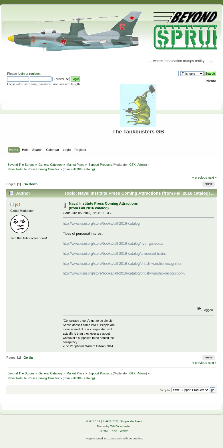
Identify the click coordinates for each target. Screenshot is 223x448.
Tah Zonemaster (120, 426)
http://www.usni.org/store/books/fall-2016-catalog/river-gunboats (113, 244)
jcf (17, 204)
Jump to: (165, 390)
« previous (199, 177)
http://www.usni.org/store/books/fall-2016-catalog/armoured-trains (114, 254)
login (21, 73)
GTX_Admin (138, 164)
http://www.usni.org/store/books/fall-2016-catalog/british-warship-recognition (122, 264)
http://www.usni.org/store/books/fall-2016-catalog (101, 224)
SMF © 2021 (111, 421)
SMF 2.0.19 (92, 421)
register (34, 73)
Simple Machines (131, 421)
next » (212, 177)
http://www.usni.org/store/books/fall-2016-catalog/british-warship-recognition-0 (124, 273)
